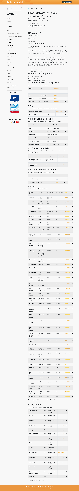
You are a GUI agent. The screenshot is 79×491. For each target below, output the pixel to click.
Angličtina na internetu (13, 33)
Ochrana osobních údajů (44, 488)
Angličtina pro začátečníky (14, 36)
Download (10, 45)
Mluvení (9, 56)
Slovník (9, 70)
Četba (9, 42)
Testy (8, 73)
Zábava (9, 82)
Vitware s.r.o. (40, 486)
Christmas (10, 50)
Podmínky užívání (32, 488)
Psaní (8, 59)
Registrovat (10, 21)
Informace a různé (12, 53)
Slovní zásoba (11, 68)
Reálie (9, 62)
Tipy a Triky (10, 76)
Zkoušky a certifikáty (13, 85)
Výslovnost (10, 79)
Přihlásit (9, 18)
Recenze (9, 65)
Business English (11, 39)
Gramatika (10, 48)
